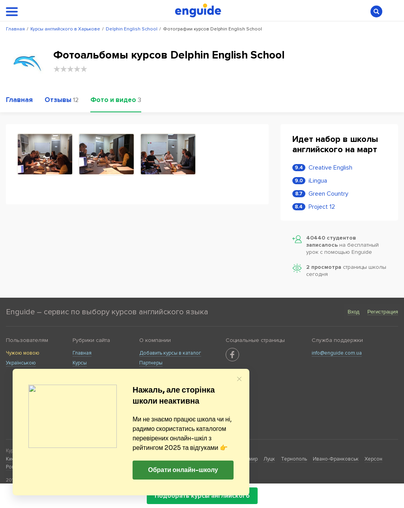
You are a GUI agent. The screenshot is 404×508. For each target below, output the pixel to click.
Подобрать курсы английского (202, 496)
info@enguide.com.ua (337, 353)
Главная (82, 353)
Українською (21, 363)
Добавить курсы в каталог (170, 353)
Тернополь (294, 459)
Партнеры (151, 363)
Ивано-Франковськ (336, 459)
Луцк (269, 459)
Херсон (373, 459)
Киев (12, 459)
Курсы (80, 363)
